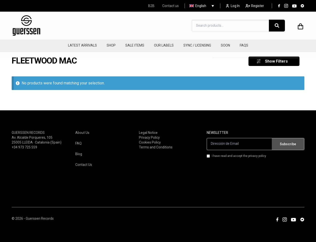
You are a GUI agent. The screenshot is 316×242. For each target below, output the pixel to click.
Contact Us (83, 162)
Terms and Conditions (155, 144)
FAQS (244, 45)
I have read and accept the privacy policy (236, 153)
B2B (151, 6)
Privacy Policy (149, 135)
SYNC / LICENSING (197, 45)
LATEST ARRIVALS (82, 45)
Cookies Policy (150, 140)
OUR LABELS (164, 45)
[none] (200, 6)
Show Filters (276, 58)
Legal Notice (148, 130)
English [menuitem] (200, 6)
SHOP (111, 45)
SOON (225, 45)
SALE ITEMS (134, 45)
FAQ (78, 141)
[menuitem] (200, 6)
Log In (233, 5)
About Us (82, 130)
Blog (78, 151)
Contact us (170, 6)
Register (255, 5)
